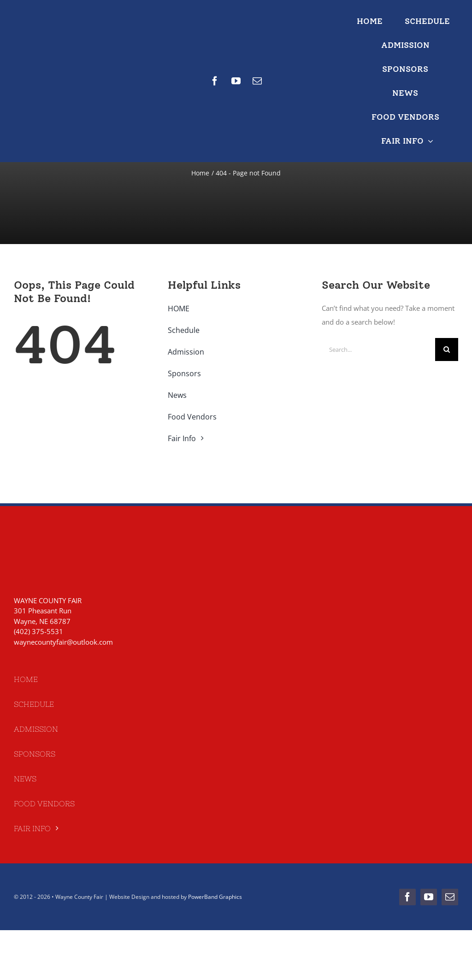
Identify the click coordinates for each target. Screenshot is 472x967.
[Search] (446, 349)
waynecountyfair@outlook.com (63, 642)
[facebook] (214, 81)
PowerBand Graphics (215, 897)
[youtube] (236, 81)
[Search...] (378, 349)
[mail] (257, 81)
